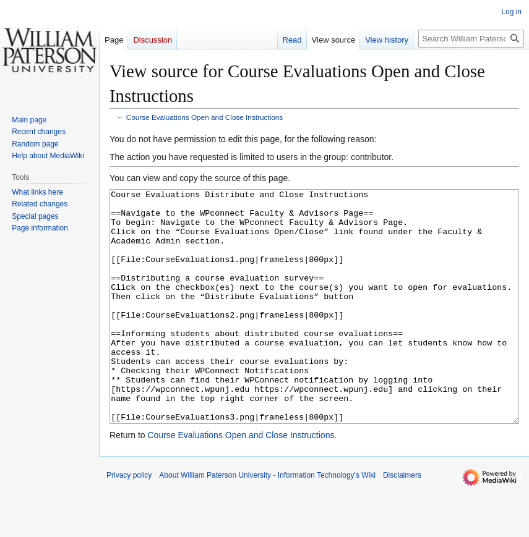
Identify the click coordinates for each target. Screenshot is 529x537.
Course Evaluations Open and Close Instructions (204, 117)
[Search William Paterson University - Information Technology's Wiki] (471, 39)
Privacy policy (129, 521)
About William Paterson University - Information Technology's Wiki (267, 521)
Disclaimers (402, 521)
